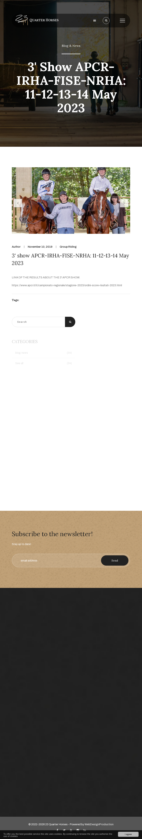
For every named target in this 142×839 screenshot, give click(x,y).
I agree (128, 834)
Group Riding (68, 246)
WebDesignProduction (99, 824)
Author (16, 246)
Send (114, 560)
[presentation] (18, 203)
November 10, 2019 (40, 246)
